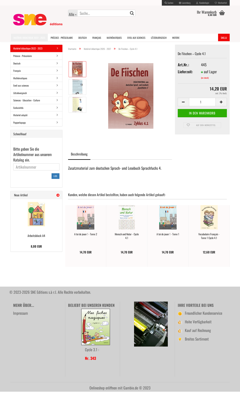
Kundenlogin (202, 2)
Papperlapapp (19, 124)
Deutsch (82, 38)
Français (96, 38)
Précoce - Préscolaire (62, 38)
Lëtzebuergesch (158, 38)
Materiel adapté (20, 116)
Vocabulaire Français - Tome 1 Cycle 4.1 (209, 237)
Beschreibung (79, 155)
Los (55, 177)
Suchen (169, 2)
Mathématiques (114, 38)
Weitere (175, 38)
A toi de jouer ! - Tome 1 (168, 235)
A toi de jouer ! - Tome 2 (85, 235)
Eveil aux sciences (136, 38)
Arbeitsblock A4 (36, 237)
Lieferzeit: (185, 73)
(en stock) (205, 78)
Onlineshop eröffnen (103, 389)
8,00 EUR (36, 247)
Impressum (20, 314)
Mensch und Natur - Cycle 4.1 (127, 237)
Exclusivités (18, 109)
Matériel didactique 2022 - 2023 (29, 38)
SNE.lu (224, 38)
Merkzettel (221, 2)
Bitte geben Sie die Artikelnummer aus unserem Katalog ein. (32, 156)
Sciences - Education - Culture (26, 101)
